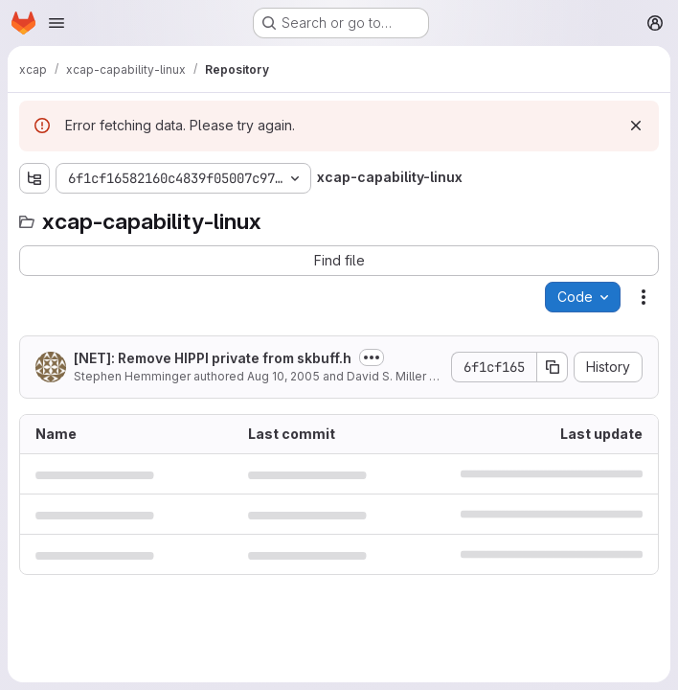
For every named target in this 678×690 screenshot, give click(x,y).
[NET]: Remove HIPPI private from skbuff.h (212, 358)
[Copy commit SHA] (552, 367)
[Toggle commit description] (371, 357)
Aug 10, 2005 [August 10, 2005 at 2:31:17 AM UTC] (283, 376)
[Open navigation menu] (56, 23)
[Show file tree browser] (34, 178)
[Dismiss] (635, 125)
